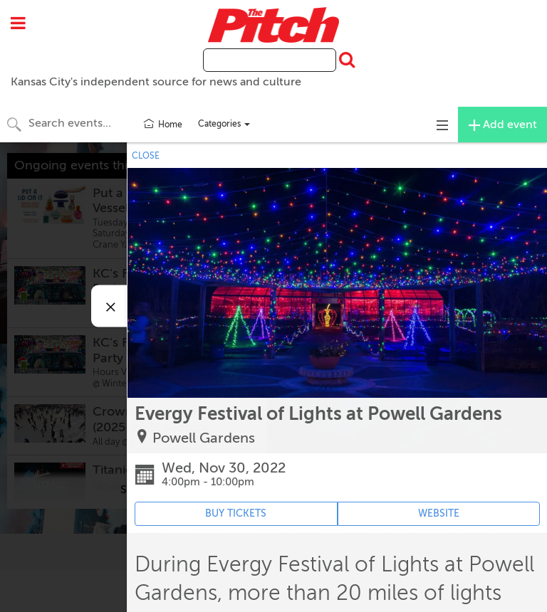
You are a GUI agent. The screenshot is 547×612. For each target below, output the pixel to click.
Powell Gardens (203, 438)
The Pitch (273, 25)
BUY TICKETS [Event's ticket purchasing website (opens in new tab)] (235, 513)
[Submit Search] (345, 60)
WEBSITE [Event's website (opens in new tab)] (438, 513)
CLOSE (146, 156)
